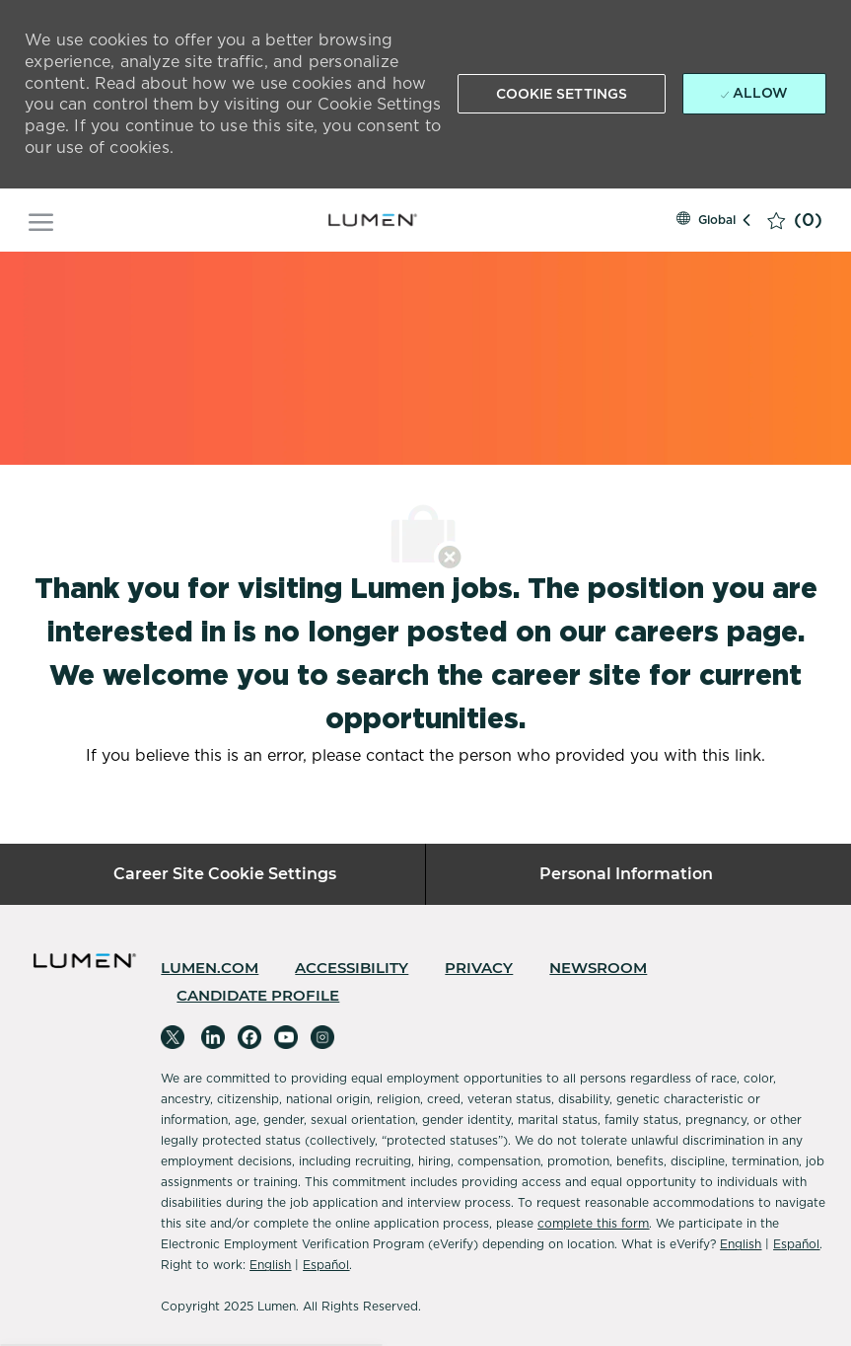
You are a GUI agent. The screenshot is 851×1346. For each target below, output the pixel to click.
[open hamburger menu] (41, 219)
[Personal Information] (626, 874)
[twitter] (172, 1037)
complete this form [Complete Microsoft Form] (593, 1223)
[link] (209, 967)
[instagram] (322, 1037)
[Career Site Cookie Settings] (225, 874)
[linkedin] (213, 1037)
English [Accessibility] (740, 1243)
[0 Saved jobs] (794, 220)
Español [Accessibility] (796, 1243)
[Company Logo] (372, 220)
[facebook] (249, 1037)
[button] (562, 93)
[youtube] (286, 1037)
